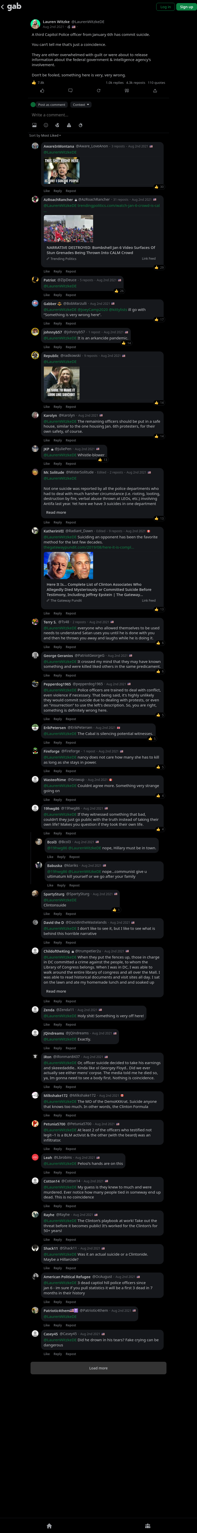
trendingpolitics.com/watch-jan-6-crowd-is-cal (102, 268)
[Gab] (14, 7)
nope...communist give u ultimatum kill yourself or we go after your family (97, 1010)
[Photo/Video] (34, 125)
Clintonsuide (60, 1039)
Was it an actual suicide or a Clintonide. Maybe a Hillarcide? (96, 1393)
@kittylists (118, 369)
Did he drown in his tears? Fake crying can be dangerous (101, 1479)
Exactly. (67, 1175)
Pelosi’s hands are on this (83, 1299)
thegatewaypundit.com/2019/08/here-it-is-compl (89, 683)
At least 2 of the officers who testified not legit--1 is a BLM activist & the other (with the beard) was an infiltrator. (98, 1271)
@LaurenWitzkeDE (60, 152)
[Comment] (70, 90)
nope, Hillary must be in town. (101, 984)
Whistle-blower (74, 591)
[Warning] (69, 125)
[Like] (42, 90)
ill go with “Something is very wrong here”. (95, 373)
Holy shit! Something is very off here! (94, 1151)
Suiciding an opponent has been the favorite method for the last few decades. (100, 678)
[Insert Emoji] (46, 125)
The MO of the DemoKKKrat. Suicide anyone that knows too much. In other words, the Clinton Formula (100, 1240)
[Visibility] (57, 125)
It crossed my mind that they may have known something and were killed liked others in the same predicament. (102, 800)
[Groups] (147, 1525)
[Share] (155, 90)
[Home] (49, 1525)
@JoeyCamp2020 (93, 369)
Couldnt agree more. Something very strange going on (101, 924)
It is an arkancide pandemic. (86, 398)
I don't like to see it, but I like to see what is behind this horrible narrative (99, 1067)
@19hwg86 (57, 983)
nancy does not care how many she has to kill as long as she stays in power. (101, 896)
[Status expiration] (80, 125)
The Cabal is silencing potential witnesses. (98, 869)
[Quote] (127, 90)
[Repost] (98, 90)
